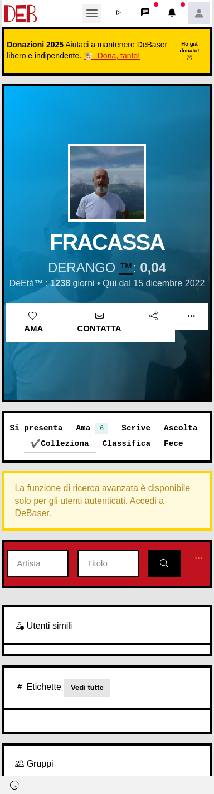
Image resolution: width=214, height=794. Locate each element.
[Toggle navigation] (92, 13)
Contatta (99, 322)
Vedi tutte (87, 687)
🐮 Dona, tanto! (112, 55)
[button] (119, 13)
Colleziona (65, 443)
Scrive (135, 428)
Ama (33, 322)
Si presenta (35, 428)
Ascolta (180, 428)
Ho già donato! (189, 51)
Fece (173, 443)
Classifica (126, 443)
